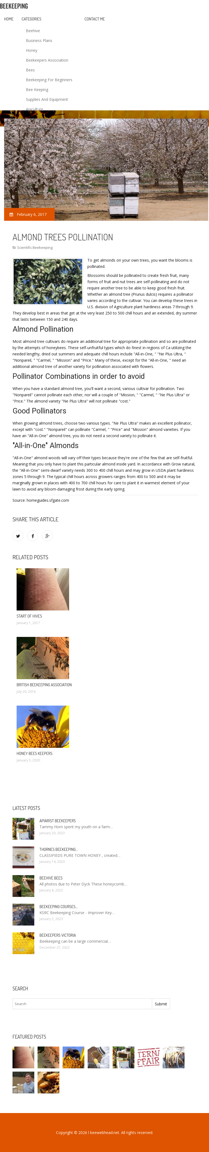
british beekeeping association (44, 684)
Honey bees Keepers (35, 753)
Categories (31, 19)
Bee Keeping (37, 89)
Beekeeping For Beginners (49, 79)
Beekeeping (36, 119)
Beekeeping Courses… (58, 906)
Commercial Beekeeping (47, 148)
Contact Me (95, 19)
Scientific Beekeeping (44, 138)
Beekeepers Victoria (57, 935)
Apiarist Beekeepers (57, 820)
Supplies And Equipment (47, 99)
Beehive (33, 30)
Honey (31, 50)
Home (9, 19)
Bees (30, 69)
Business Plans (39, 40)
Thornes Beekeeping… (58, 849)
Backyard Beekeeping (45, 128)
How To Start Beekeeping (48, 158)
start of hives (29, 616)
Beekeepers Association (47, 60)
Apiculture (34, 109)
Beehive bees (51, 878)
